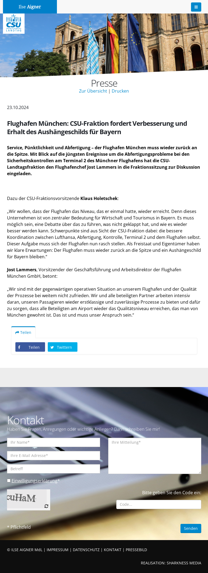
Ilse (30, 6)
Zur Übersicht (93, 91)
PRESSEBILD (136, 549)
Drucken (120, 91)
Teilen (23, 332)
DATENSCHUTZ (86, 549)
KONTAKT (112, 549)
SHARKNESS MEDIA (184, 562)
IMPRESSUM (58, 549)
